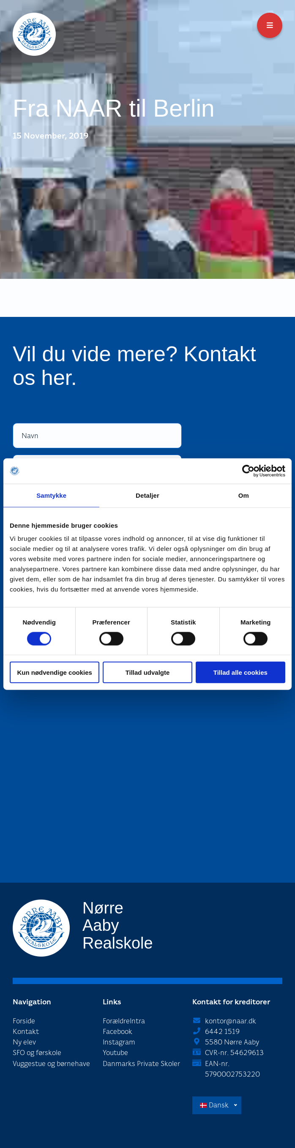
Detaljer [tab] (147, 495)
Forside (24, 1021)
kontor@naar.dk (230, 1021)
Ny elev (24, 1042)
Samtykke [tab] (51, 495)
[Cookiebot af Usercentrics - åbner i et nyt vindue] (248, 470)
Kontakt (26, 1032)
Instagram (119, 1042)
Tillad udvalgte (148, 672)
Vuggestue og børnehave (51, 1064)
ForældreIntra (124, 1021)
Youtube (115, 1053)
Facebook (117, 1032)
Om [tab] (243, 495)
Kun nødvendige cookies (54, 672)
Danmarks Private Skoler (141, 1064)
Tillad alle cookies (240, 672)
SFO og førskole (37, 1053)
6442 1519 (222, 1032)
